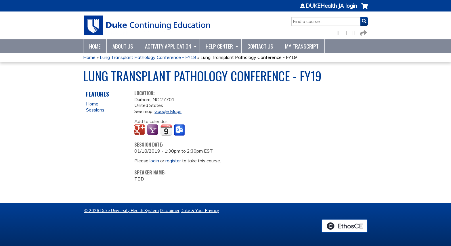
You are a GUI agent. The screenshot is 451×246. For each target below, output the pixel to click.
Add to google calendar (140, 130)
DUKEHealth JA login (331, 6)
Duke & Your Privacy (200, 210)
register (173, 161)
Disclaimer (169, 210)
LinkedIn (355, 32)
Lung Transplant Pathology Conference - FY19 (148, 57)
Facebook (340, 32)
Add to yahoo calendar (153, 130)
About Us (122, 46)
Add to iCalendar (166, 130)
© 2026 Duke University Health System (121, 210)
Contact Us (260, 46)
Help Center (219, 46)
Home (95, 46)
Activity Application (168, 46)
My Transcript (302, 46)
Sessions (95, 110)
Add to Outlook (180, 130)
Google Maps (167, 111)
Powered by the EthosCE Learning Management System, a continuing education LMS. (344, 226)
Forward (363, 32)
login (154, 161)
